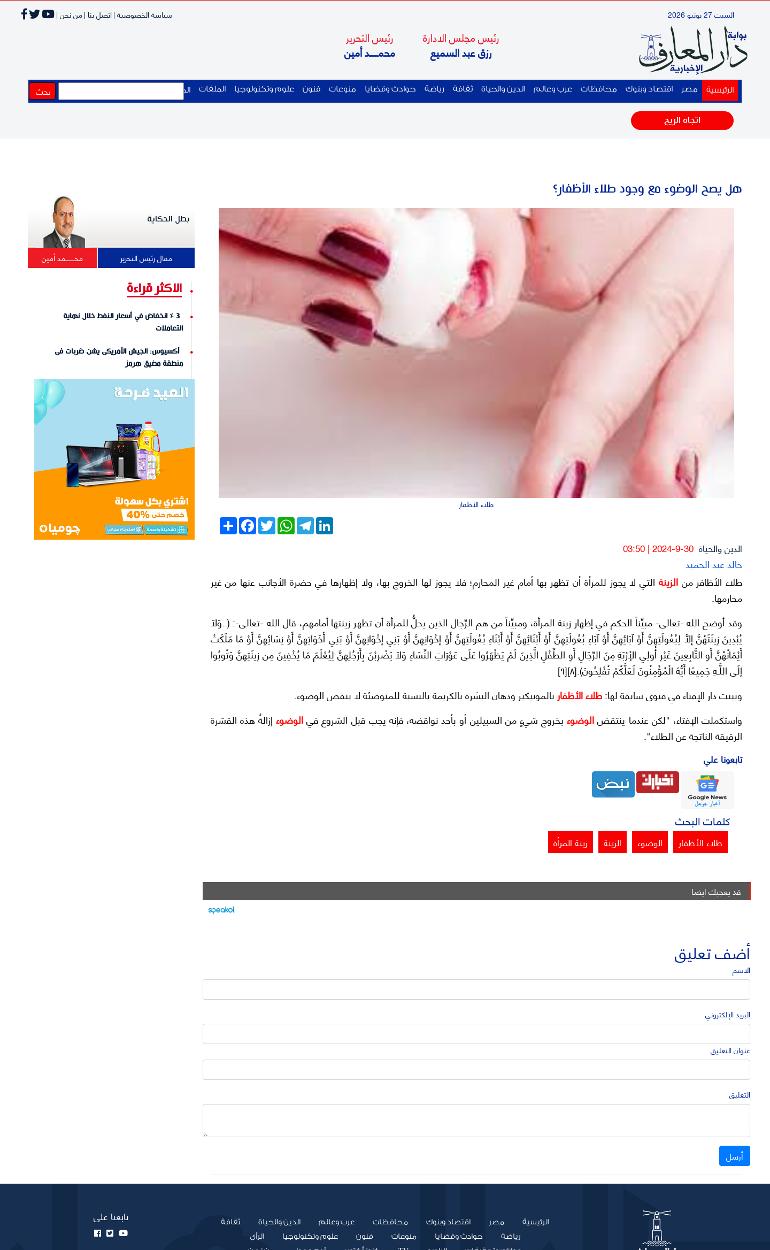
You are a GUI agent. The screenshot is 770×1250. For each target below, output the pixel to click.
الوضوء (579, 719)
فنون (311, 89)
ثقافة (463, 89)
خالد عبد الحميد (714, 563)
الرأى (257, 1236)
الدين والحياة (503, 89)
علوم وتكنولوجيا (264, 89)
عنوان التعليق (730, 1049)
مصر (689, 89)
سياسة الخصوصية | (142, 14)
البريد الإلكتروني (727, 1013)
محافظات (599, 89)
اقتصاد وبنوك (649, 89)
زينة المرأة (570, 841)
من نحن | (69, 14)
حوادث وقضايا (390, 89)
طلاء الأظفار (578, 694)
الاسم (741, 969)
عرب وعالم (553, 89)
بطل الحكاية (168, 219)
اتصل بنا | (98, 14)
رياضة (434, 89)
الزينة (666, 581)
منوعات (342, 89)
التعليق (739, 1094)
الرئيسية (718, 89)
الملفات (212, 89)
